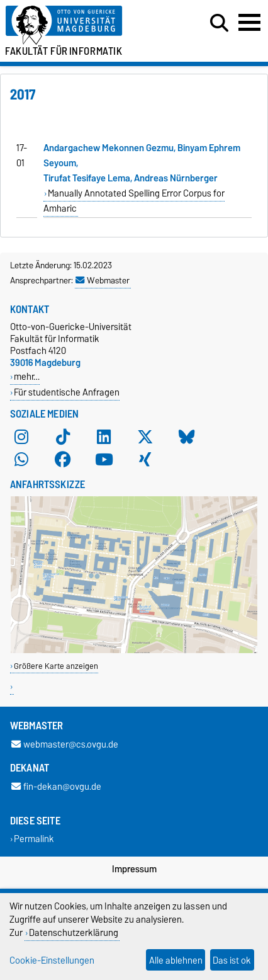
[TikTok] (63, 436)
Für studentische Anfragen (67, 392)
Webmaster (102, 280)
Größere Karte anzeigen (56, 666)
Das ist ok (232, 960)
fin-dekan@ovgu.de (56, 786)
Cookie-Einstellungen (51, 960)
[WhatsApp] (21, 459)
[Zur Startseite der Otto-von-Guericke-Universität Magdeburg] (82, 25)
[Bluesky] (187, 436)
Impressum (134, 869)
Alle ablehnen (176, 960)
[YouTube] (103, 459)
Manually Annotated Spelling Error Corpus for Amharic (134, 201)
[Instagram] (21, 436)
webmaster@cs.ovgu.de (64, 744)
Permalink (34, 839)
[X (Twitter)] (145, 436)
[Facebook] (63, 459)
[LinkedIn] (103, 436)
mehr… (27, 376)
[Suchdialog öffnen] (219, 23)
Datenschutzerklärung (73, 932)
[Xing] (145, 459)
